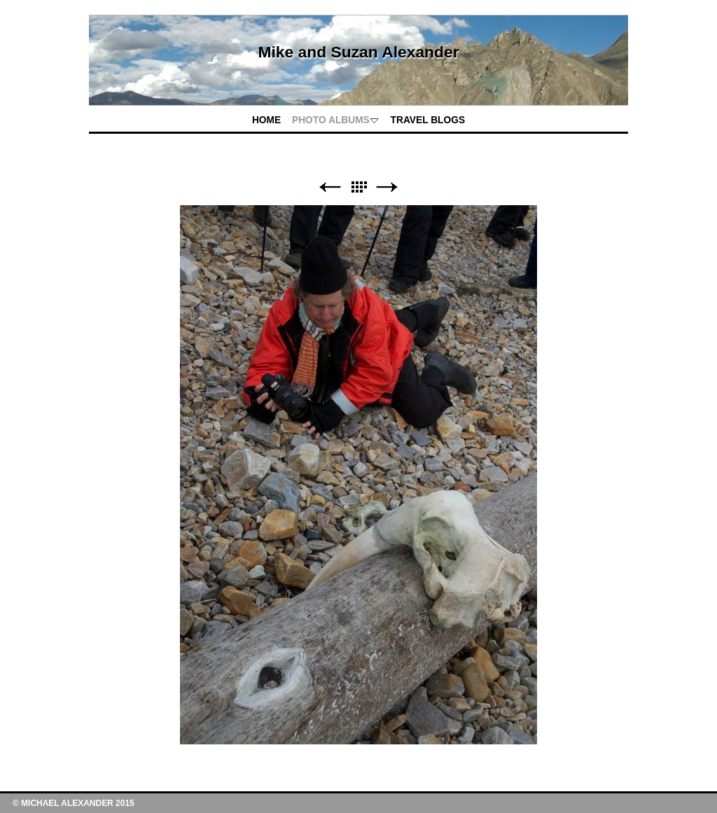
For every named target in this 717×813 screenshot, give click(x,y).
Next (387, 187)
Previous (330, 187)
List (358, 187)
